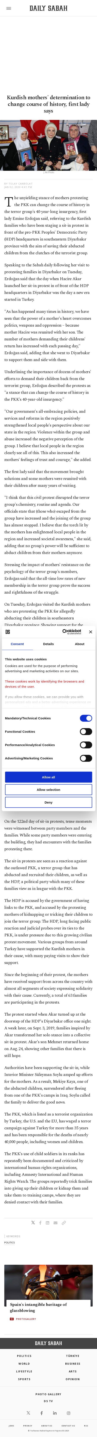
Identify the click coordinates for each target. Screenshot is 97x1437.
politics (9, 1242)
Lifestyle (24, 1371)
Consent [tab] (17, 644)
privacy (27, 1426)
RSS (86, 1426)
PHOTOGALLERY (26, 1318)
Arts (73, 1371)
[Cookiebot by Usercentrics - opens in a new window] (62, 632)
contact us (68, 1426)
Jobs (11, 1426)
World (24, 1364)
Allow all (48, 777)
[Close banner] (90, 631)
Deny (48, 802)
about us (46, 1426)
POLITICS (24, 1356)
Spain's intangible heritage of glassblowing (38, 1307)
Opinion (73, 1379)
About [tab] (80, 644)
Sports (24, 1379)
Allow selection (48, 789)
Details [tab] (48, 644)
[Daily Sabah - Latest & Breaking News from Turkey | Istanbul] (48, 8)
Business (72, 1364)
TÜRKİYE (72, 1356)
